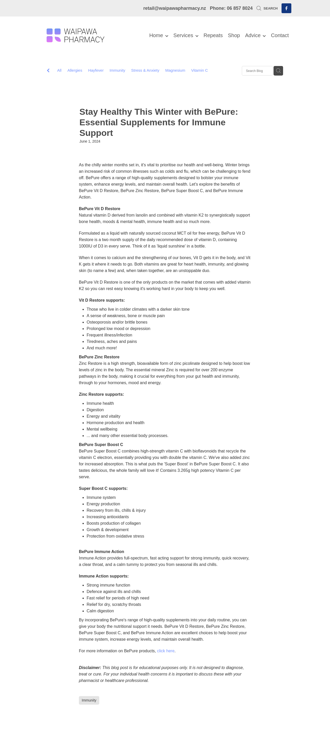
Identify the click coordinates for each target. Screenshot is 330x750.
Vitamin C (199, 70)
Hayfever (96, 70)
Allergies (74, 70)
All (59, 70)
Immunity (117, 70)
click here (166, 651)
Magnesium (175, 70)
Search (267, 8)
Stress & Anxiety (145, 70)
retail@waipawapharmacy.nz (174, 8)
